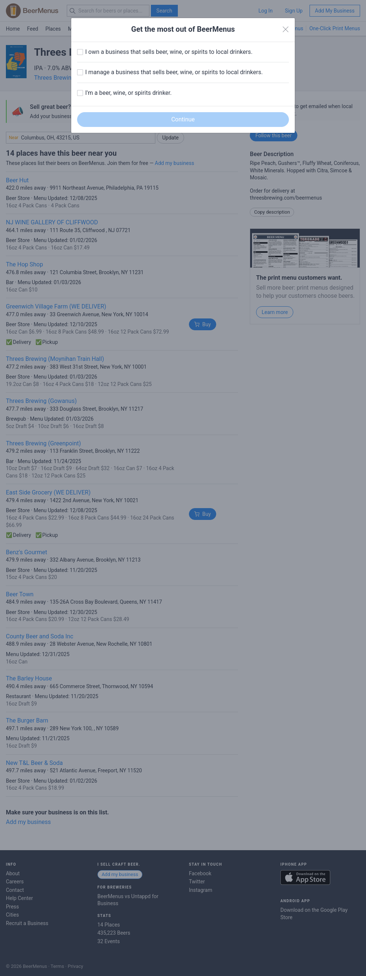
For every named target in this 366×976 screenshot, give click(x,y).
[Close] (285, 29)
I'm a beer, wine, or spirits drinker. (128, 92)
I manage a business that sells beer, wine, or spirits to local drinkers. (174, 72)
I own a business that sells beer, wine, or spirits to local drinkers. (168, 51)
